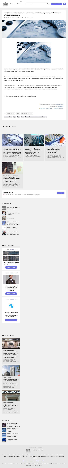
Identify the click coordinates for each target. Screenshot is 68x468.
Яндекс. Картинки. (60, 106)
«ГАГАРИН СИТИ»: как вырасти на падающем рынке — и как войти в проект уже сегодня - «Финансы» (10, 380)
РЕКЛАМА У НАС (40, 461)
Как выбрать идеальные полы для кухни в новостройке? (11, 263)
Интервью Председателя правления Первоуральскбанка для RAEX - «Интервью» (11, 314)
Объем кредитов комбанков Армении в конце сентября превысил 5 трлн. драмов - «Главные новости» (54, 150)
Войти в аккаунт (56, 3)
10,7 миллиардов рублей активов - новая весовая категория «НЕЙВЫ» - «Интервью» (11, 288)
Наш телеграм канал (28, 461)
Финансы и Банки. (15, 3)
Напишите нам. (61, 108)
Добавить (60, 193)
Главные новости (10, 113)
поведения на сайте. (48, 108)
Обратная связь (34, 455)
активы (17, 113)
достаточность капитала (26, 113)
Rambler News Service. (59, 104)
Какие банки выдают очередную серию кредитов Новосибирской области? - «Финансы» (10, 404)
